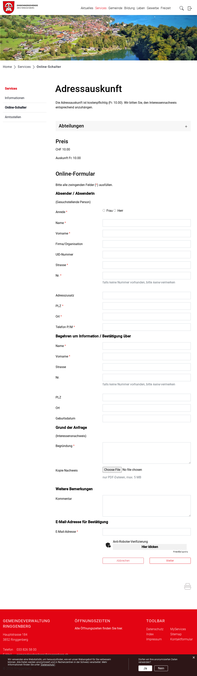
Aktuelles (87, 8)
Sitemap (176, 634)
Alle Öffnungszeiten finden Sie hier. (99, 628)
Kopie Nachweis (67, 470)
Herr (120, 210)
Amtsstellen (13, 117)
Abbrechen (123, 560)
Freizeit (166, 8)
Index (150, 634)
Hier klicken (150, 547)
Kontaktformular (181, 639)
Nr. (58, 275)
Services (100, 8)
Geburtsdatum (65, 418)
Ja (145, 668)
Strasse (62, 265)
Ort (59, 316)
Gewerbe (153, 8)
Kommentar (64, 499)
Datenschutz (154, 629)
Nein (161, 668)
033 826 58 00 (26, 649)
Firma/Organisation (69, 244)
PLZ (59, 306)
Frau (109, 210)
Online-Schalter (25, 107)
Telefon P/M (65, 327)
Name (61, 223)
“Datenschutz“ (47, 664)
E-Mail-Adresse (67, 532)
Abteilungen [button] (71, 126)
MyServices (178, 629)
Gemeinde (115, 8)
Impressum (154, 639)
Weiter (170, 560)
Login (191, 8)
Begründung (65, 446)
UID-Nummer (64, 254)
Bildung (129, 8)
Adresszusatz (65, 295)
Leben (141, 8)
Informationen (14, 98)
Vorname (63, 233)
